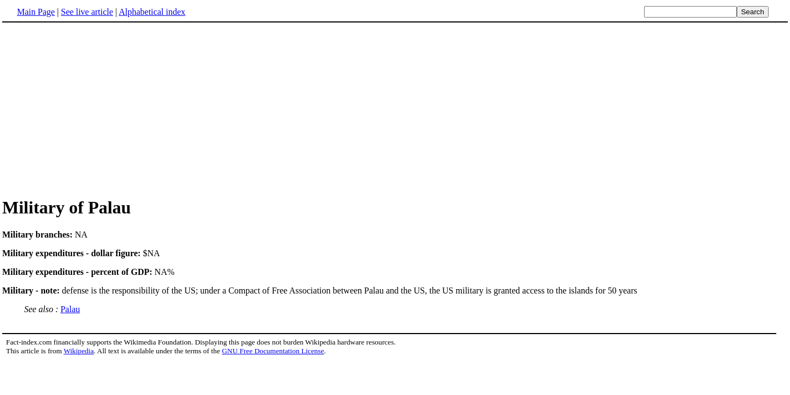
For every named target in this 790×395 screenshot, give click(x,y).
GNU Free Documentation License (273, 351)
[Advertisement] (395, 109)
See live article (87, 11)
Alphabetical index (152, 11)
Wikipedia (79, 351)
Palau (70, 309)
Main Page (36, 11)
